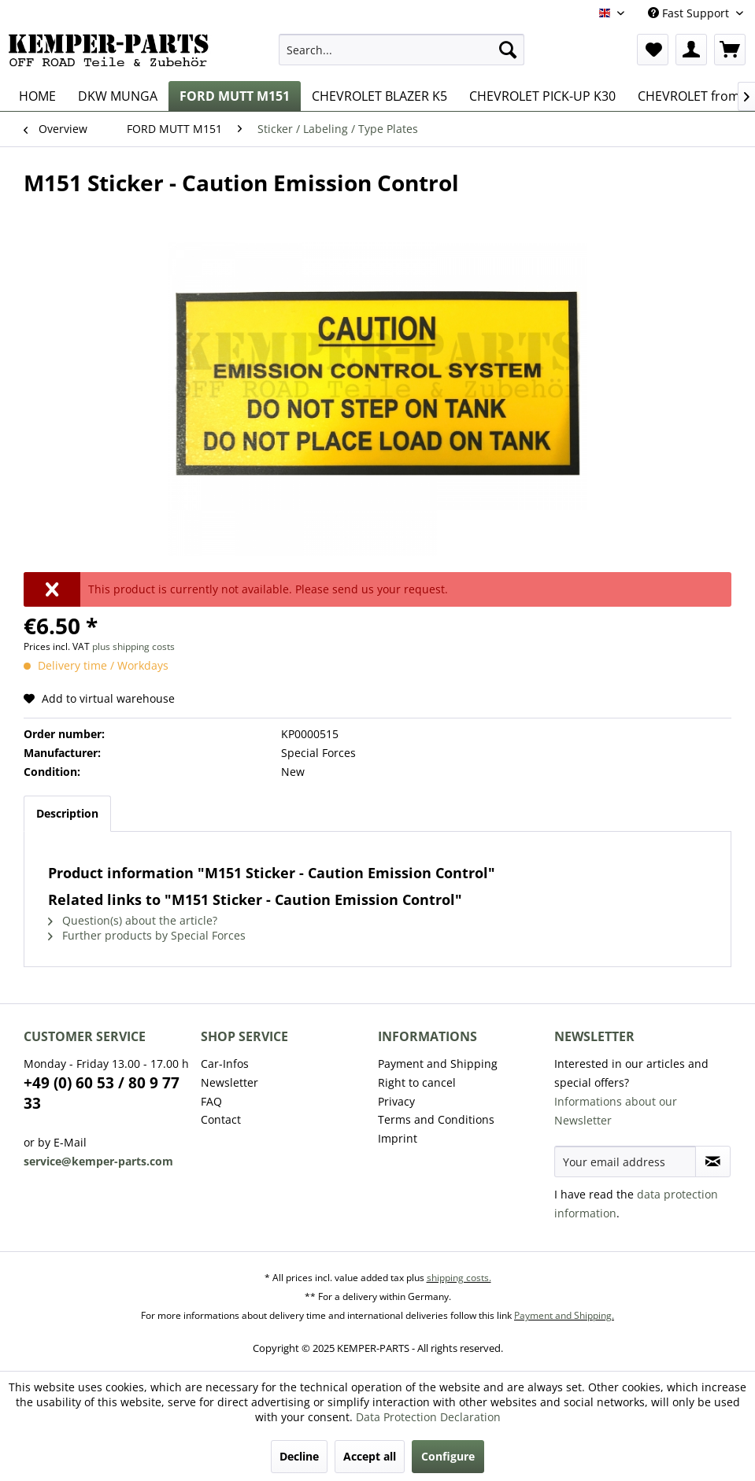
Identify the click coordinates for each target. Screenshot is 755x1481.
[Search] (507, 49)
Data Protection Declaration (428, 1416)
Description (67, 813)
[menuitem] (401, 49)
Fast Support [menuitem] (690, 13)
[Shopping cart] (730, 49)
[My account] (691, 49)
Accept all (369, 1456)
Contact (221, 1119)
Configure (448, 1456)
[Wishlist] (652, 49)
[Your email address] (625, 1161)
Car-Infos (225, 1063)
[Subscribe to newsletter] (713, 1161)
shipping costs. (459, 1277)
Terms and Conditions (436, 1119)
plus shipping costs (133, 646)
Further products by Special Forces (147, 935)
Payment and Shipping (438, 1063)
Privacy (396, 1101)
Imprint (397, 1138)
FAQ (211, 1101)
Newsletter (229, 1082)
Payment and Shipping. (564, 1315)
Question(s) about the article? (132, 920)
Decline (299, 1456)
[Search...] (401, 49)
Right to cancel (417, 1082)
